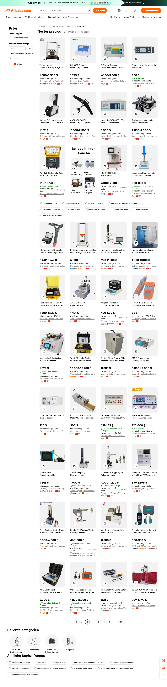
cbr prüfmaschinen (71, 203)
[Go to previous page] (70, 621)
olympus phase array (95, 209)
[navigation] (21, 324)
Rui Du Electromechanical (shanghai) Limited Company (52, 193)
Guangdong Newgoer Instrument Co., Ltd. (114, 321)
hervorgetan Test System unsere (123, 203)
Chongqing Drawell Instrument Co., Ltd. (83, 374)
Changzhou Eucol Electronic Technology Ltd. (145, 433)
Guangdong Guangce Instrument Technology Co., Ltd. (145, 488)
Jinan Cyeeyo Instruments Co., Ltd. (83, 431)
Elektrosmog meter (94, 203)
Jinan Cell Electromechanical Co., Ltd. (52, 546)
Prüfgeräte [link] (79, 26)
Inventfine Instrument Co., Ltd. (114, 136)
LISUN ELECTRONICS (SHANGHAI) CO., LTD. (114, 436)
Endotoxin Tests (140, 209)
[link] (163, 660)
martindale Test (72, 209)
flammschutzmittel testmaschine (23, 674)
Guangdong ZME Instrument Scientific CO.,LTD (114, 266)
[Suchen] (100, 10)
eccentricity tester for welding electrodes (115, 668)
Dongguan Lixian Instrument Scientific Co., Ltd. (83, 266)
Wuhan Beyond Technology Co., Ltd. (52, 378)
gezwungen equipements (121, 662)
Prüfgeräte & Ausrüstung (60, 26)
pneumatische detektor (51, 216)
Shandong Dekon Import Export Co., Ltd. (83, 136)
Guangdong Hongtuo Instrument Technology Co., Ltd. (52, 136)
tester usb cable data (50, 209)
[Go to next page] (126, 621)
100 (120, 622)
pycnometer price (48, 203)
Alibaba (41, 26)
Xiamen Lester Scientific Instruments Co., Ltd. (83, 319)
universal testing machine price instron (88, 662)
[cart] (128, 11)
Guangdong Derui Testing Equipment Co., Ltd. (52, 81)
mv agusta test (59, 662)
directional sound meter (82, 668)
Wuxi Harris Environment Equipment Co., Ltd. (114, 374)
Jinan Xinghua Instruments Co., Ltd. (145, 136)
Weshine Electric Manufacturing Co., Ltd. (52, 319)
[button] (90, 10)
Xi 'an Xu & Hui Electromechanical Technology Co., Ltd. (52, 266)
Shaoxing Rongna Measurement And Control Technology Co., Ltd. (145, 193)
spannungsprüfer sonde (19, 662)
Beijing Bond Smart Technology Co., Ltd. (83, 610)
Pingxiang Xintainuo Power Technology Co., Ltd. (145, 319)
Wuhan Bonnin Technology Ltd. (114, 191)
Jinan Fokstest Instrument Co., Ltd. (145, 606)
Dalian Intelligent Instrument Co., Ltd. (114, 546)
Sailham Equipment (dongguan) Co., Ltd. (145, 266)
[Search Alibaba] (63, 10)
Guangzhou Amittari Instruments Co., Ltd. (145, 83)
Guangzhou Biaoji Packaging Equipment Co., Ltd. (145, 374)
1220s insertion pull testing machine (50, 668)
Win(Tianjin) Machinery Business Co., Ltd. (145, 546)
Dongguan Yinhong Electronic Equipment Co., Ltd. (114, 493)
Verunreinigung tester (19, 668)
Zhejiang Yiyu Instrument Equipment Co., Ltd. (52, 488)
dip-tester (41, 662)
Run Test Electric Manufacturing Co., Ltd (52, 610)
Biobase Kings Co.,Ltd (79, 81)
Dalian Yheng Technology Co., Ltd (114, 608)
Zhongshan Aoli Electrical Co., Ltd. (52, 431)
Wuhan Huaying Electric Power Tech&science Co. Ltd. (114, 81)
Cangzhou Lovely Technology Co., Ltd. (83, 553)
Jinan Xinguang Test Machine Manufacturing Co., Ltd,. (83, 491)
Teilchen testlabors (119, 209)
